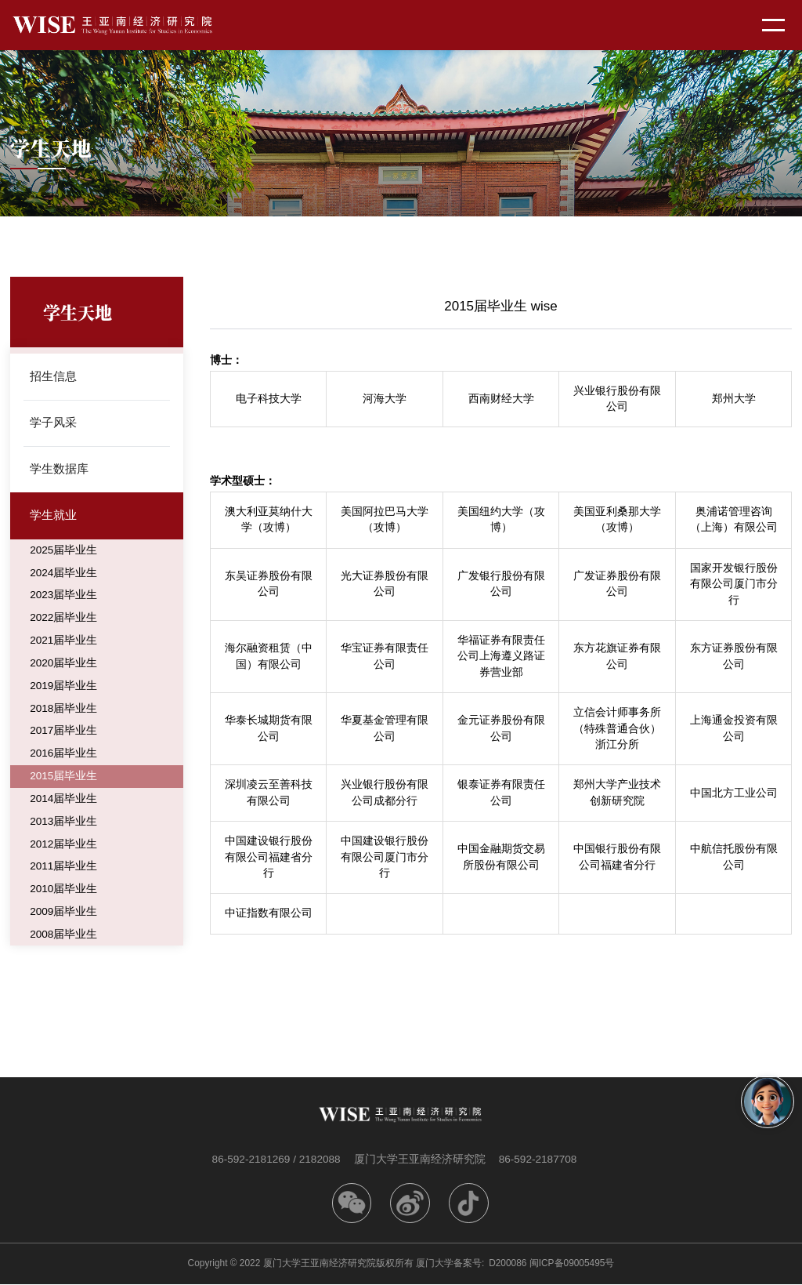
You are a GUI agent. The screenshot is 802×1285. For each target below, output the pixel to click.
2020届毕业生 (63, 664)
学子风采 (53, 423)
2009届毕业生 (63, 913)
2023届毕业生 (63, 596)
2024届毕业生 (63, 573)
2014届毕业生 (63, 800)
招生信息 (53, 376)
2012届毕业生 (63, 845)
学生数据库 (59, 469)
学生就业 (53, 516)
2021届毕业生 (63, 642)
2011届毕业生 (63, 868)
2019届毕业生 (63, 686)
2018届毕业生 (63, 709)
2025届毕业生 (63, 551)
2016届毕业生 (63, 754)
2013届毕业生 (63, 823)
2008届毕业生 (63, 936)
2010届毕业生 (63, 890)
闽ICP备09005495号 (572, 1263)
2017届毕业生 (63, 732)
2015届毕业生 (63, 777)
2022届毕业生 (63, 619)
